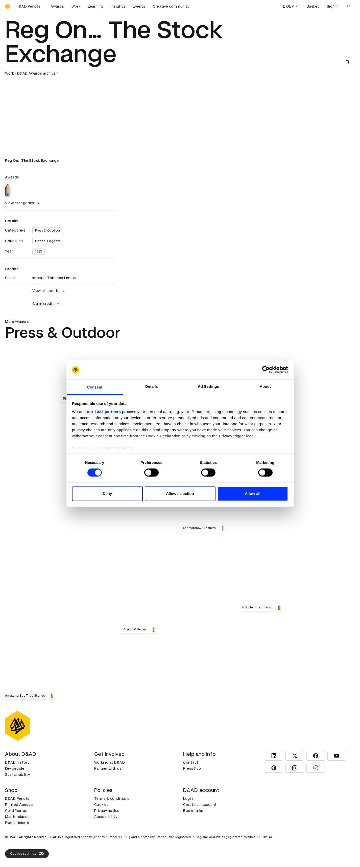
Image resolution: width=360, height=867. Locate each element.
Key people (14, 768)
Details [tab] (151, 386)
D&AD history (17, 762)
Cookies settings (27, 853)
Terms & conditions (112, 798)
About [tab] (265, 386)
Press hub (192, 768)
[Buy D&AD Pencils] (30, 6)
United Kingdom (47, 241)
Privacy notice (106, 811)
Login (188, 798)
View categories (23, 203)
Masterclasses (18, 817)
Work (75, 6)
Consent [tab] (95, 387)
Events (139, 6)
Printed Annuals (19, 805)
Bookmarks (193, 811)
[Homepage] (7, 6)
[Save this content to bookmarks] (347, 62)
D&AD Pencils (17, 798)
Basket (313, 6)
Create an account (200, 805)
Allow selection (180, 493)
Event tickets (17, 823)
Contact (191, 762)
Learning (95, 6)
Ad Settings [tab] (208, 386)
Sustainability (17, 774)
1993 (38, 251)
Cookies (101, 805)
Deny (107, 493)
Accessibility (105, 817)
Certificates (16, 811)
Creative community (171, 6)
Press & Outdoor (47, 230)
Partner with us (108, 768)
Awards (57, 6)
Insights (118, 6)
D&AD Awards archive (36, 73)
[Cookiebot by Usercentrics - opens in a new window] (266, 370)
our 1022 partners (104, 411)
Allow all (252, 493)
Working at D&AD (109, 762)
